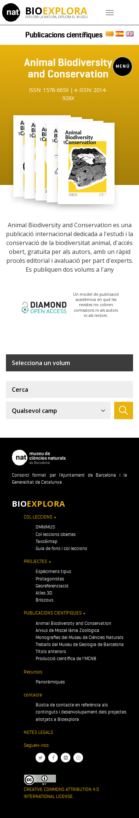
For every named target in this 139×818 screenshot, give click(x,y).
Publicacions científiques (64, 35)
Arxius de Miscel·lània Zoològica (67, 630)
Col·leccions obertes (56, 534)
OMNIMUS (45, 527)
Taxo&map (46, 541)
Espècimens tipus (53, 571)
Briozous (44, 600)
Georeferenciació (52, 586)
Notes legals (38, 732)
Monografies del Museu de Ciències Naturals (79, 637)
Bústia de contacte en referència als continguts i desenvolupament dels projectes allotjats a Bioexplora (81, 712)
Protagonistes (50, 579)
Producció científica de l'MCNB (66, 658)
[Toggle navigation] (109, 12)
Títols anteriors (51, 651)
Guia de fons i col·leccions (61, 548)
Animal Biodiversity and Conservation (73, 623)
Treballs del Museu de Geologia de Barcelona (80, 644)
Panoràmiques (50, 682)
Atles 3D (44, 593)
